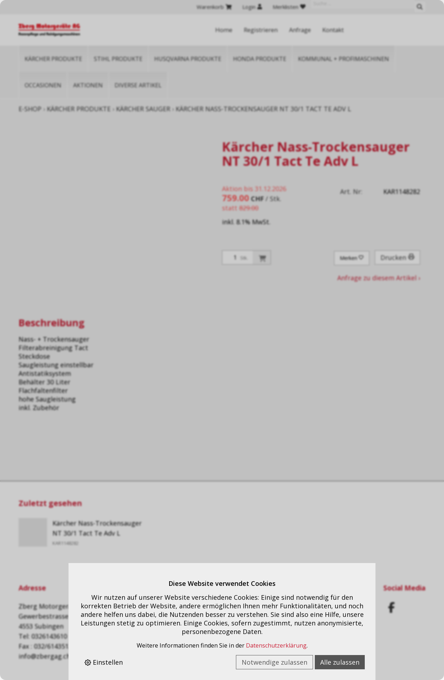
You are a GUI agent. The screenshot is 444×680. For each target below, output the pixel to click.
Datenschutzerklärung (276, 645)
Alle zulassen (339, 662)
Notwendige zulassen (274, 662)
